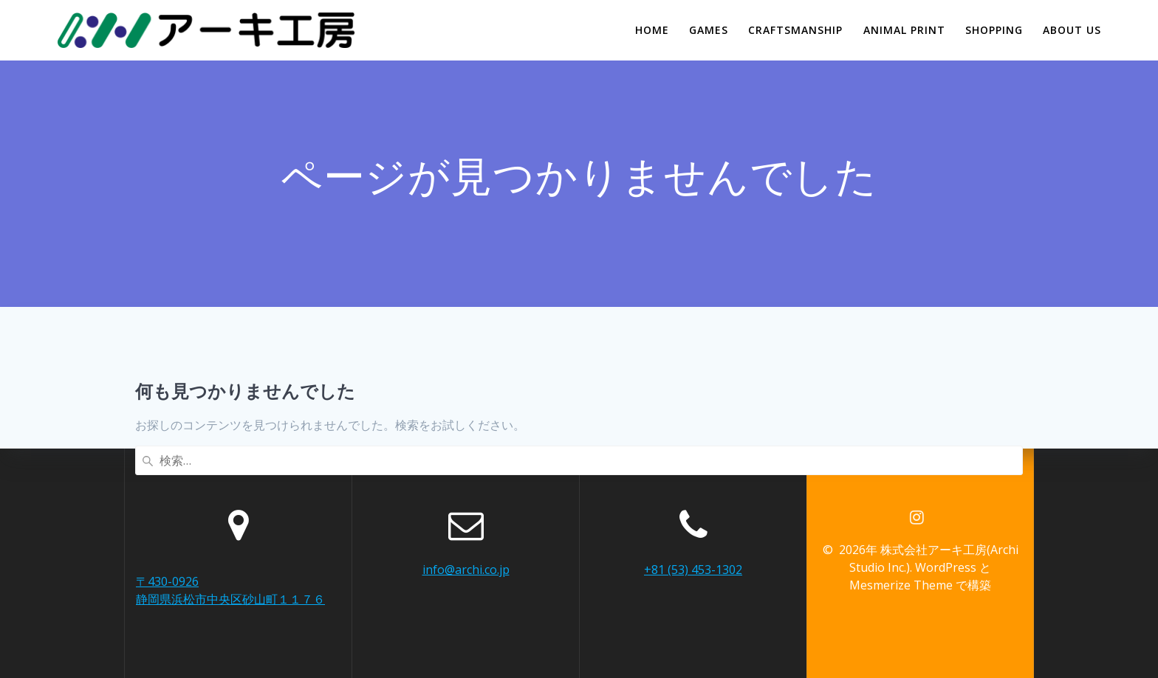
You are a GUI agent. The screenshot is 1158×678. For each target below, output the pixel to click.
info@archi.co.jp (466, 569)
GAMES (708, 30)
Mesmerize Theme (901, 585)
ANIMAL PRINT (904, 30)
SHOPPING (994, 30)
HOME (652, 30)
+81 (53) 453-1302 (693, 569)
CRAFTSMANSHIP (795, 30)
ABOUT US (1072, 30)
